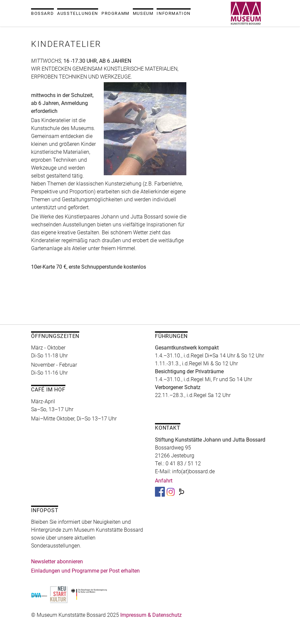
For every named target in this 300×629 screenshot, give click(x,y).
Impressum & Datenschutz (151, 615)
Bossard (42, 13)
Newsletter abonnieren (57, 561)
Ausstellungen (77, 13)
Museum (143, 13)
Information (174, 13)
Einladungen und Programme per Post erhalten (85, 571)
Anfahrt (163, 481)
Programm (115, 13)
